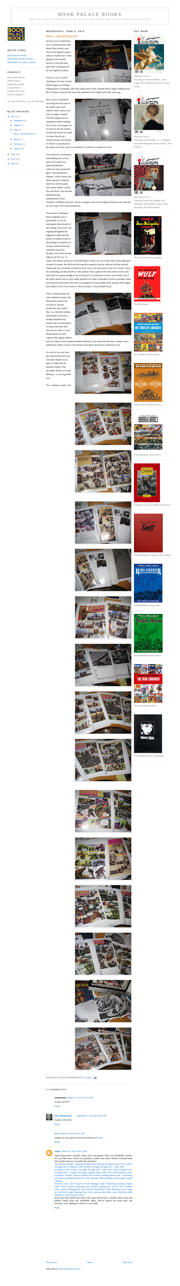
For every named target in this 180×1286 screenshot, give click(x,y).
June (16, 129)
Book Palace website (16, 55)
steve (56, 1133)
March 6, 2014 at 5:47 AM (72, 1133)
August (17, 125)
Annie (57, 1151)
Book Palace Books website (20, 58)
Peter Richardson (63, 1115)
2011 (13, 159)
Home (89, 1262)
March (17, 139)
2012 (13, 154)
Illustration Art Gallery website (21, 62)
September (19, 120)
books (100, 1137)
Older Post (127, 1262)
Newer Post (51, 1262)
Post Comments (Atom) (70, 1269)
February (18, 144)
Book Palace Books (90, 14)
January (17, 148)
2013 (13, 116)
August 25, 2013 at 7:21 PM (80, 1097)
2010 (13, 163)
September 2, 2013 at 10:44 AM (91, 1115)
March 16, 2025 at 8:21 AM (74, 1151)
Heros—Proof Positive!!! (24, 133)
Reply (57, 1106)
